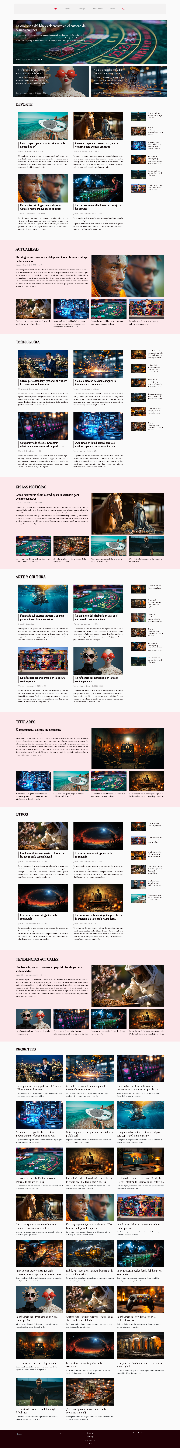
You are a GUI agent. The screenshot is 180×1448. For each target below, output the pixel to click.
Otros (112, 8)
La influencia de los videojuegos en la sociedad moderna (154, 410)
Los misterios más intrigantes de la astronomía (93, 854)
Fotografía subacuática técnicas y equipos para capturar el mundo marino (42, 617)
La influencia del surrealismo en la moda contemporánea (31, 71)
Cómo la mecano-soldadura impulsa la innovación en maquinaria (108, 73)
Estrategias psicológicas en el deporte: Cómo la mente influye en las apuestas (40, 207)
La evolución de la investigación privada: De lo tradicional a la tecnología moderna (155, 354)
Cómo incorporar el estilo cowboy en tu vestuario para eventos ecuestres (96, 144)
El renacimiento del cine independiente (154, 586)
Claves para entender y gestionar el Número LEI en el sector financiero (43, 382)
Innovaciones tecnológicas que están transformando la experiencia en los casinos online (155, 160)
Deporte (67, 8)
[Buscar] (36, 1434)
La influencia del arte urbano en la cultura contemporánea (155, 187)
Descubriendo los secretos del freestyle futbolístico (155, 115)
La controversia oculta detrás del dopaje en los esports (98, 206)
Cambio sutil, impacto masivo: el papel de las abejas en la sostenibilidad (33, 322)
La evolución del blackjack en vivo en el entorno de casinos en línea (50, 28)
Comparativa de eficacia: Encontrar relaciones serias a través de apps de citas (42, 444)
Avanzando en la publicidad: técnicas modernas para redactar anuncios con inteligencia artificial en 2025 (154, 147)
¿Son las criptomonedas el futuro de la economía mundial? (155, 130)
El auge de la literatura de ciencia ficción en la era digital (154, 603)
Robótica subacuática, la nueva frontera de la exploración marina (155, 396)
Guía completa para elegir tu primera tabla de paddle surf (42, 144)
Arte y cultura (98, 8)
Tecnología (81, 8)
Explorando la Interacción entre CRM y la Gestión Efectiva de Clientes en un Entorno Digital (155, 370)
